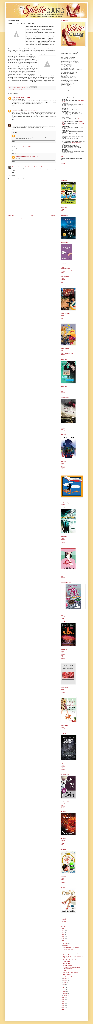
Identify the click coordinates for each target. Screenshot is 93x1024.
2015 (63, 942)
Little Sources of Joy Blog (66, 270)
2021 (63, 930)
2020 (63, 932)
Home (32, 215)
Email (62, 265)
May (64, 987)
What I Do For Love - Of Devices (70, 959)
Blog (62, 318)
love (20, 89)
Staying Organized (67, 974)
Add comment (12, 175)
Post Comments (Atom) (19, 218)
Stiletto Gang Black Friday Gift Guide (71, 947)
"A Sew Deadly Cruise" (76, 142)
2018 (63, 936)
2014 (63, 997)
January (65, 995)
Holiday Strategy (66, 961)
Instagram (63, 279)
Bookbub (62, 468)
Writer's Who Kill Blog (65, 268)
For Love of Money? (67, 965)
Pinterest (63, 769)
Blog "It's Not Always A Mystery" (67, 353)
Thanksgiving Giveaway (68, 949)
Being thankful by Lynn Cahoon (69, 976)
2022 (63, 928)
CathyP (13, 97)
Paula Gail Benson (16, 124)
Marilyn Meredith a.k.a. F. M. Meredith (20, 166)
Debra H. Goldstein (16, 110)
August (65, 982)
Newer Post (11, 215)
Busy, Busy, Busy (66, 954)
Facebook (63, 212)
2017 (63, 938)
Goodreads (63, 658)
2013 (63, 999)
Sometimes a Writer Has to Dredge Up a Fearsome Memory (71, 968)
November (65, 945)
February (65, 993)
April (64, 989)
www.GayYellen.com (66, 918)
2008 (63, 1009)
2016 (63, 940)
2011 (63, 1003)
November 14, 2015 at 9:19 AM (31, 135)
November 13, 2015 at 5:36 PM (25, 146)
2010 (63, 1005)
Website (62, 209)
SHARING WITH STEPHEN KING (70, 972)
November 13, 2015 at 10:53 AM (23, 97)
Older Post (53, 215)
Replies (15, 132)
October (65, 978)
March (64, 991)
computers (14, 89)
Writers (23, 89)
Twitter (62, 210)
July (64, 984)
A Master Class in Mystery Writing (70, 953)
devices (17, 89)
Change (64, 970)
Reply (13, 105)
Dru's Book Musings (65, 502)
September (65, 980)
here (64, 159)
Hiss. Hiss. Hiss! (66, 963)
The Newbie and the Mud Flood (70, 951)
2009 (63, 1007)
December (65, 943)
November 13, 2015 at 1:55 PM (27, 124)
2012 (63, 1001)
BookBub (64, 919)
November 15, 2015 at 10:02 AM (36, 166)
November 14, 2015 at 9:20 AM (31, 156)
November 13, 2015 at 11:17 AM (30, 110)
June (64, 986)
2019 (63, 934)
